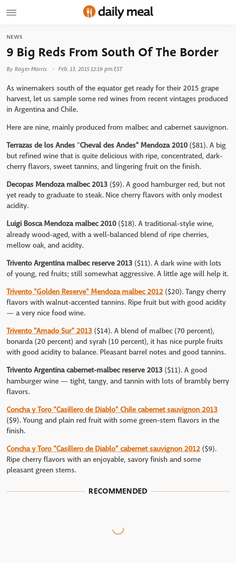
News (14, 37)
